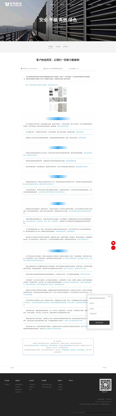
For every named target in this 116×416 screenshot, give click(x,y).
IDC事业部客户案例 (46, 387)
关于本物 (52, 5)
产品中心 (99, 5)
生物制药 (31, 387)
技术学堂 (65, 46)
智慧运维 (17, 387)
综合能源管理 (18, 389)
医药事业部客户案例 (47, 384)
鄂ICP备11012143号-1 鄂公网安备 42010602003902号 (96, 412)
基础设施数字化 (19, 384)
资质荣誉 (7, 384)
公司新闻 (50, 46)
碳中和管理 (18, 392)
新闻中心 (90, 5)
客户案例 (80, 5)
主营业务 (62, 5)
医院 (30, 389)
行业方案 (71, 5)
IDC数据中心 (32, 384)
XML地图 (109, 412)
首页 (44, 5)
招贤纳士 (109, 5)
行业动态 (58, 46)
